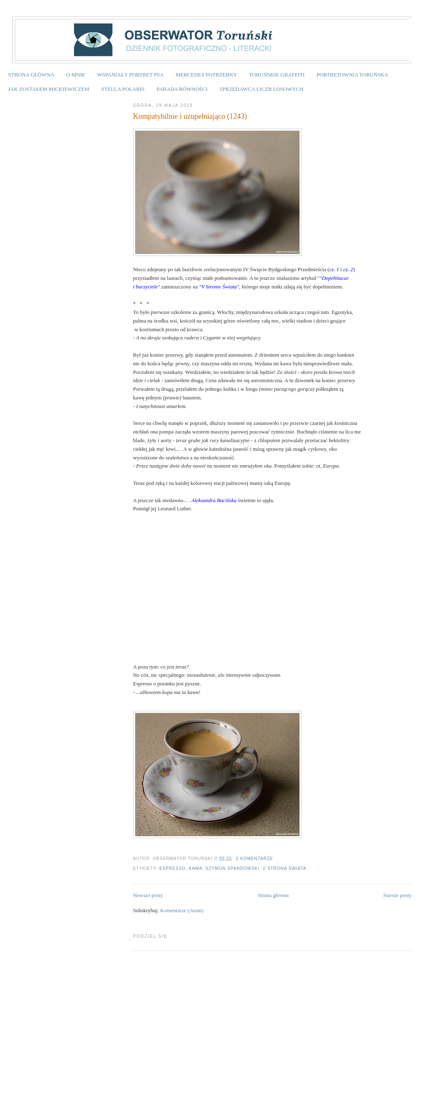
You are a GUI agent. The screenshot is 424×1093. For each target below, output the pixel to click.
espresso (172, 868)
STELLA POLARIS (123, 89)
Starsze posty (397, 895)
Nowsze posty (148, 895)
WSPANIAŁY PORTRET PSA (130, 74)
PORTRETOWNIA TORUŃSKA (352, 74)
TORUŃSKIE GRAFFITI (276, 74)
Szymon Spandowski (232, 868)
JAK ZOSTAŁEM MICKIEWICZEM (49, 89)
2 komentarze (254, 858)
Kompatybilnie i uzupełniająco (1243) (190, 116)
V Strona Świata (284, 868)
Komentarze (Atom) (181, 910)
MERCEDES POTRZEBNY (206, 74)
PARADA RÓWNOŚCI (182, 89)
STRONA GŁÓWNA (31, 74)
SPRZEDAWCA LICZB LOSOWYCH (261, 89)
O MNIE (75, 74)
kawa (195, 868)
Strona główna (273, 895)
